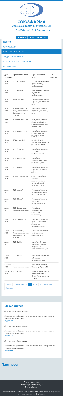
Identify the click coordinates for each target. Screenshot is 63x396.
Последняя (10, 288)
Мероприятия (9, 67)
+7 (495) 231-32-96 (33, 382)
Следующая (47, 284)
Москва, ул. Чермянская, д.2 (32, 385)
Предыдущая (19, 284)
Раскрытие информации (13, 52)
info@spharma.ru (32, 387)
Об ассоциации (9, 47)
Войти (22, 37)
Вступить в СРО (38, 37)
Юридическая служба (12, 57)
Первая (8, 284)
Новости (6, 42)
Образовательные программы (16, 62)
